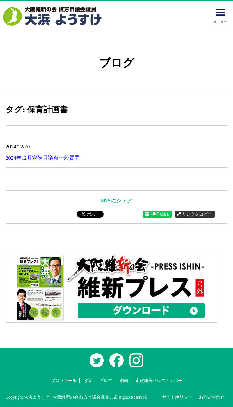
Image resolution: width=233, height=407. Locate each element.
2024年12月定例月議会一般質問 (43, 158)
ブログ (106, 380)
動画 (124, 380)
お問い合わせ (212, 397)
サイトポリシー (177, 397)
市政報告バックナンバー (159, 380)
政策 (88, 380)
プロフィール (64, 380)
